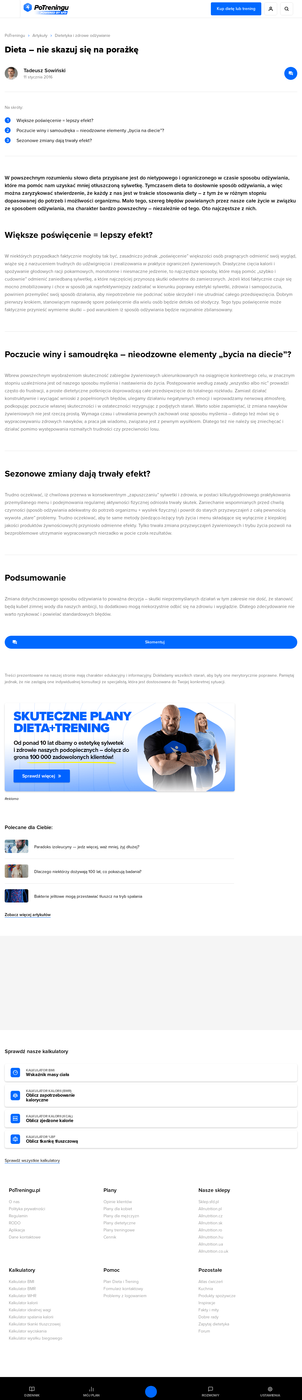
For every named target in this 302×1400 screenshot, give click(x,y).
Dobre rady (208, 1317)
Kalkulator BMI (21, 1281)
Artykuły (39, 35)
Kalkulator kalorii (23, 1302)
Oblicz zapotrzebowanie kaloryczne (58, 1096)
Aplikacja (17, 1230)
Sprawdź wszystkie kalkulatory (32, 1160)
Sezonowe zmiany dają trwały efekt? (54, 141)
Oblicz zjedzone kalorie (58, 1119)
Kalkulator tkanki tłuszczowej (34, 1324)
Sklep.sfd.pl (208, 1201)
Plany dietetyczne (120, 1223)
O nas (14, 1201)
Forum (204, 1331)
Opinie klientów (118, 1201)
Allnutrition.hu (210, 1237)
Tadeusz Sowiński (44, 70)
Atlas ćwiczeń (210, 1281)
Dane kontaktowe (25, 1237)
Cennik (110, 1237)
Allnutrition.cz (210, 1215)
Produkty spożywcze (217, 1295)
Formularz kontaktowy (123, 1288)
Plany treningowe (119, 1230)
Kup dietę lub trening (236, 8)
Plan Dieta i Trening (121, 1281)
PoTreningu (15, 35)
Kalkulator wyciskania (28, 1331)
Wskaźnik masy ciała (58, 1073)
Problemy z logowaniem (125, 1295)
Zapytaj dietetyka (213, 1324)
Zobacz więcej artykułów (28, 914)
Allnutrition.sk (210, 1223)
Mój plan (91, 1395)
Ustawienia (270, 1395)
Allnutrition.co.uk (213, 1251)
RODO (15, 1223)
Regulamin (18, 1215)
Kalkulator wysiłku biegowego (35, 1338)
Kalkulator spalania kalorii (31, 1317)
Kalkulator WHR (22, 1295)
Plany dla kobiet (118, 1208)
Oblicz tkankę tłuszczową (58, 1139)
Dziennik (32, 1395)
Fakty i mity (208, 1309)
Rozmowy (210, 1395)
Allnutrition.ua (210, 1244)
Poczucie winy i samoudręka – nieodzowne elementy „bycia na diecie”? (90, 131)
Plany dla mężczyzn (121, 1215)
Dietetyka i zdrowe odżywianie (82, 35)
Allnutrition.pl (210, 1208)
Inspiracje (206, 1302)
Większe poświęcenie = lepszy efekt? (55, 120)
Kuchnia (205, 1288)
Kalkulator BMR (22, 1288)
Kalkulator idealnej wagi (30, 1309)
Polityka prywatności (27, 1208)
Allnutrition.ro (210, 1230)
